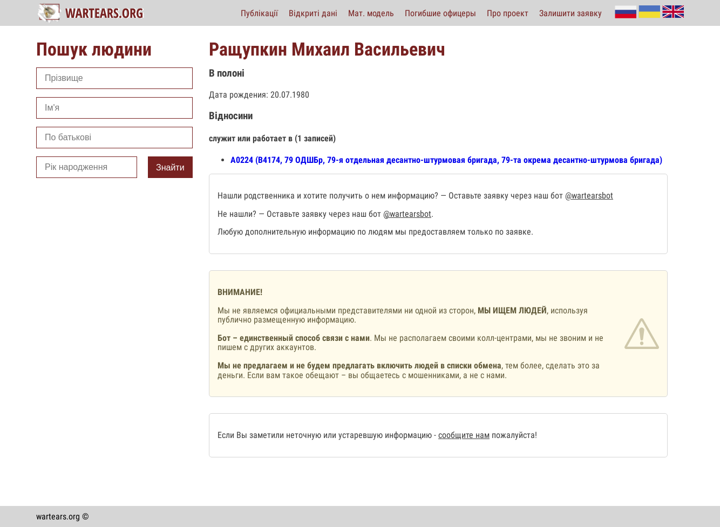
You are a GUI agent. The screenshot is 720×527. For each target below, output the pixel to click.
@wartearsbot (589, 195)
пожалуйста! (513, 435)
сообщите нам (464, 435)
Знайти (170, 167)
